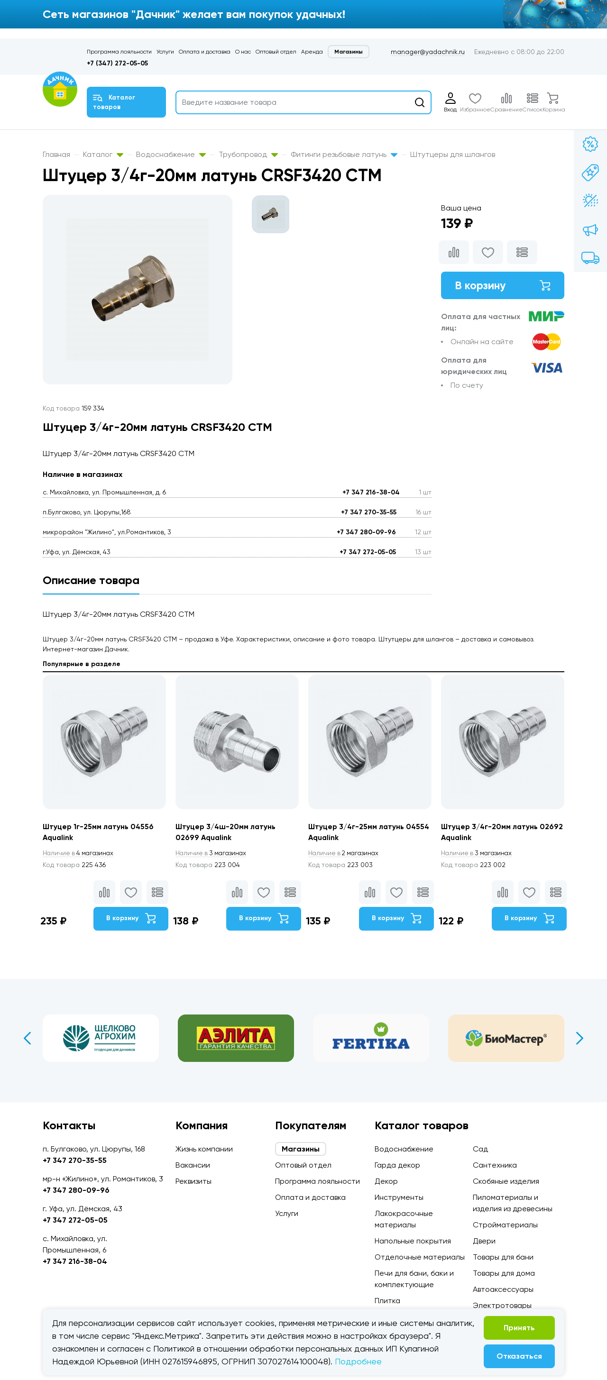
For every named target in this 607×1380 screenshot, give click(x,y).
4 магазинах (80, 853)
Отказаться (519, 1356)
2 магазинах (345, 853)
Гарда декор (397, 1165)
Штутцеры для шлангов (452, 154)
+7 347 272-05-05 (368, 552)
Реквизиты (193, 1181)
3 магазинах (212, 853)
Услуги (165, 51)
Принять (519, 1327)
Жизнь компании (204, 1148)
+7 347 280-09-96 (366, 532)
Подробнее (358, 1361)
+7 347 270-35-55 (368, 512)
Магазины (348, 51)
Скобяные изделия (506, 1181)
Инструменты (399, 1197)
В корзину (502, 285)
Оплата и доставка (204, 51)
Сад (480, 1148)
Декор (386, 1181)
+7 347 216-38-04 (371, 492)
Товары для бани (503, 1256)
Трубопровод (248, 154)
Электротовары (502, 1305)
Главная (56, 154)
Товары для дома (504, 1273)
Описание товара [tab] (91, 580)
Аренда (312, 51)
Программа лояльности (119, 51)
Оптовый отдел (276, 51)
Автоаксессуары (503, 1289)
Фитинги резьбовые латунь (344, 154)
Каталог (103, 154)
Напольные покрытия (413, 1240)
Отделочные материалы (420, 1256)
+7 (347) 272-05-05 (117, 63)
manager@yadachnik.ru (428, 51)
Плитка (387, 1300)
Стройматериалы (505, 1224)
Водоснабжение (171, 154)
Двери (484, 1240)
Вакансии (192, 1165)
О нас (243, 51)
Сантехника (495, 1165)
